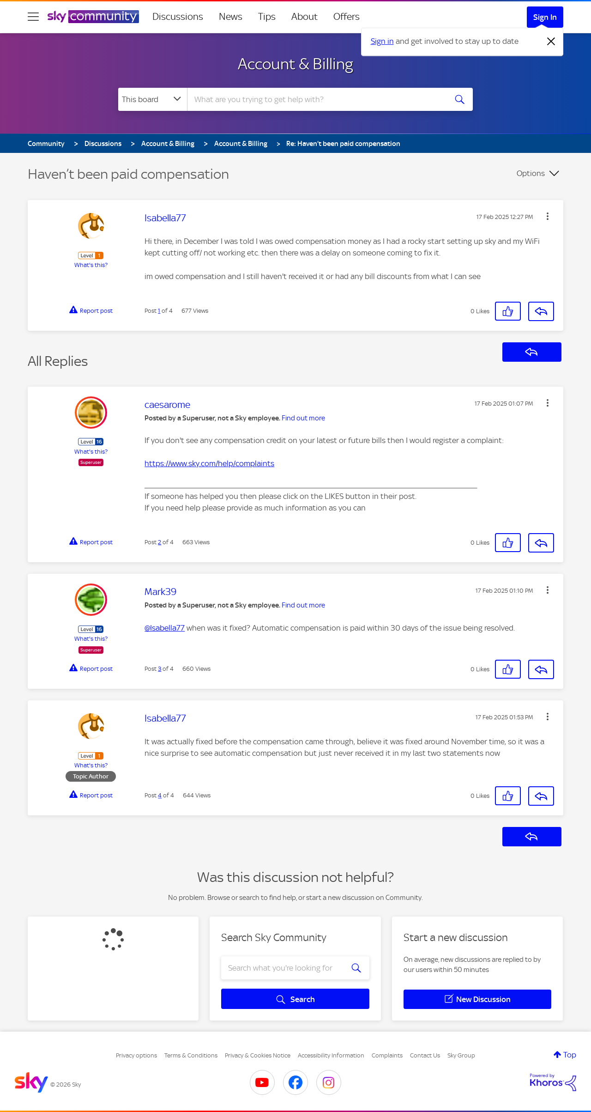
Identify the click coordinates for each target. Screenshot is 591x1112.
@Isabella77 (165, 627)
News (230, 16)
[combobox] (315, 99)
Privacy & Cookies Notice (257, 1055)
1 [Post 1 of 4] (159, 310)
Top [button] (569, 1054)
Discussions (177, 16)
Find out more (303, 418)
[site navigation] (33, 16)
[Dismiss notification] (551, 41)
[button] (547, 216)
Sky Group (461, 1055)
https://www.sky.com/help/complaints (209, 463)
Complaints (387, 1055)
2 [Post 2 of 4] (159, 542)
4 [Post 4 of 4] (160, 795)
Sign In (545, 17)
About (304, 16)
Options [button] (531, 173)
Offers (346, 16)
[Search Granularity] (152, 99)
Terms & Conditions (190, 1055)
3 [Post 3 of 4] (159, 668)
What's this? (91, 264)
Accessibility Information (331, 1055)
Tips (267, 16)
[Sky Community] (93, 17)
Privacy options (136, 1055)
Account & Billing (295, 64)
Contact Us (425, 1055)
